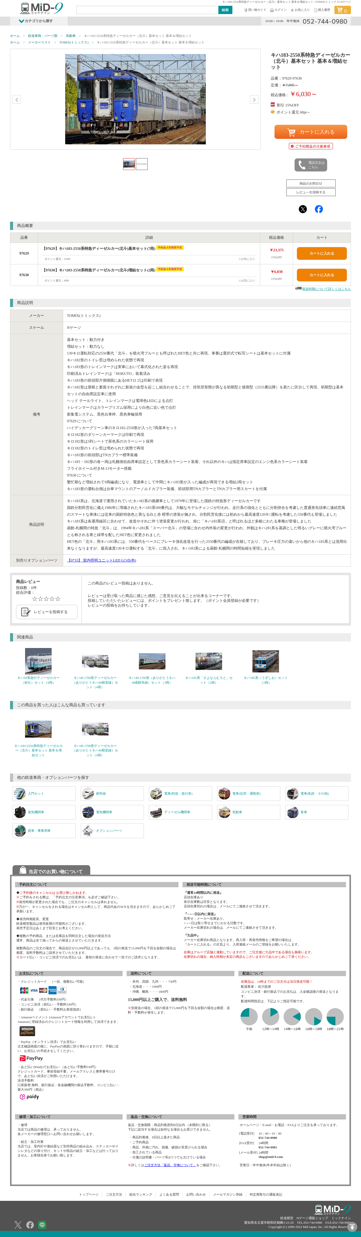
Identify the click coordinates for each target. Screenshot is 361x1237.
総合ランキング (140, 1194)
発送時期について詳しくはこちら (326, 289)
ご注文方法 (114, 1194)
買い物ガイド (254, 10)
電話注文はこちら (311, 164)
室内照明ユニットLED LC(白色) (101, 560)
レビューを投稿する (51, 612)
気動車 (71, 36)
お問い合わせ (196, 1194)
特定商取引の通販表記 (266, 1194)
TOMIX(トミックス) (73, 42)
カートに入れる (311, 132)
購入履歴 (321, 10)
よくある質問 (169, 1194)
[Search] (148, 10)
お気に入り (300, 10)
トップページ (89, 1194)
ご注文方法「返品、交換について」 (170, 1165)
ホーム (15, 36)
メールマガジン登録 (227, 1194)
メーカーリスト (39, 42)
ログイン (278, 10)
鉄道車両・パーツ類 (42, 36)
